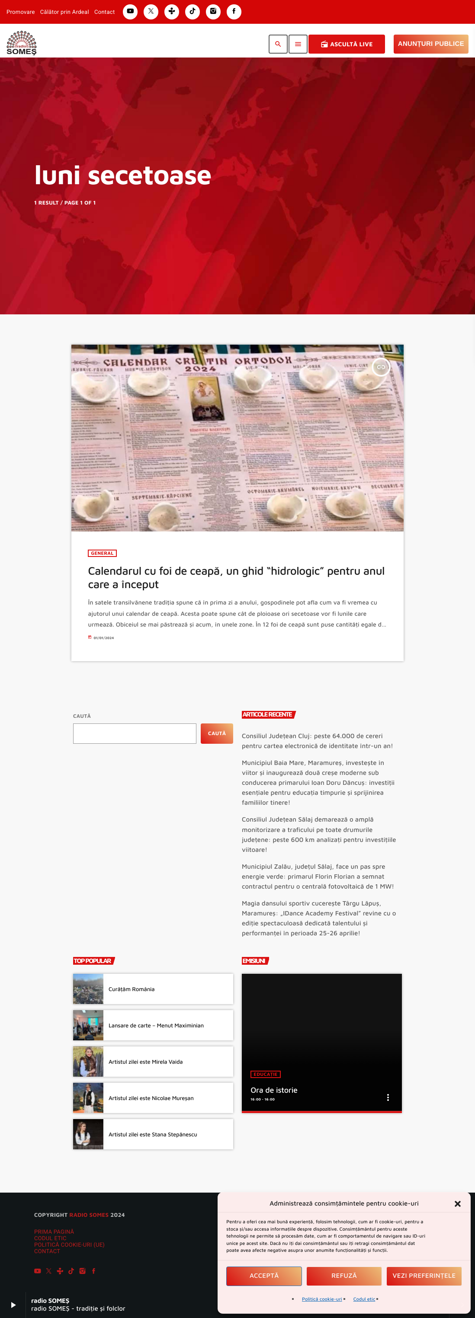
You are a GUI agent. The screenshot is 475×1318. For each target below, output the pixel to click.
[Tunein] (60, 1272)
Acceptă (264, 1276)
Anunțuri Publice (431, 44)
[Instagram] (82, 1272)
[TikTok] (71, 1272)
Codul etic (364, 1299)
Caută (82, 716)
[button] (457, 1204)
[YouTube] (37, 1272)
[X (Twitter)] (48, 1272)
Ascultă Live (347, 44)
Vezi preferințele (424, 1276)
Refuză (344, 1276)
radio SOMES (89, 1214)
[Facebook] (93, 1272)
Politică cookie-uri (322, 1299)
